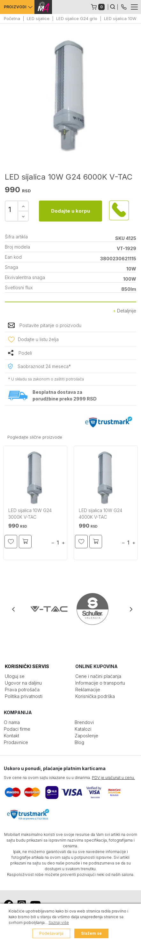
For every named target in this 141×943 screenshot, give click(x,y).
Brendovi (84, 722)
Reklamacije (87, 689)
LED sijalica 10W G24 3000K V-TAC (30, 514)
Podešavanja (51, 933)
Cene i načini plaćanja (98, 676)
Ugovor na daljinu (23, 683)
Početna (12, 18)
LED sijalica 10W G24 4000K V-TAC (100, 514)
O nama (12, 722)
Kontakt (11, 735)
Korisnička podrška (95, 696)
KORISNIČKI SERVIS (27, 666)
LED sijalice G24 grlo (76, 18)
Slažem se (91, 933)
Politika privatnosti (23, 696)
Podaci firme (17, 729)
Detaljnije (124, 310)
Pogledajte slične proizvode (34, 437)
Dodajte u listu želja (38, 339)
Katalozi (83, 729)
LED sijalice (38, 18)
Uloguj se (15, 676)
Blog (79, 742)
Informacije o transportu (100, 683)
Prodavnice (16, 742)
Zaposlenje (86, 735)
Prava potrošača (22, 689)
